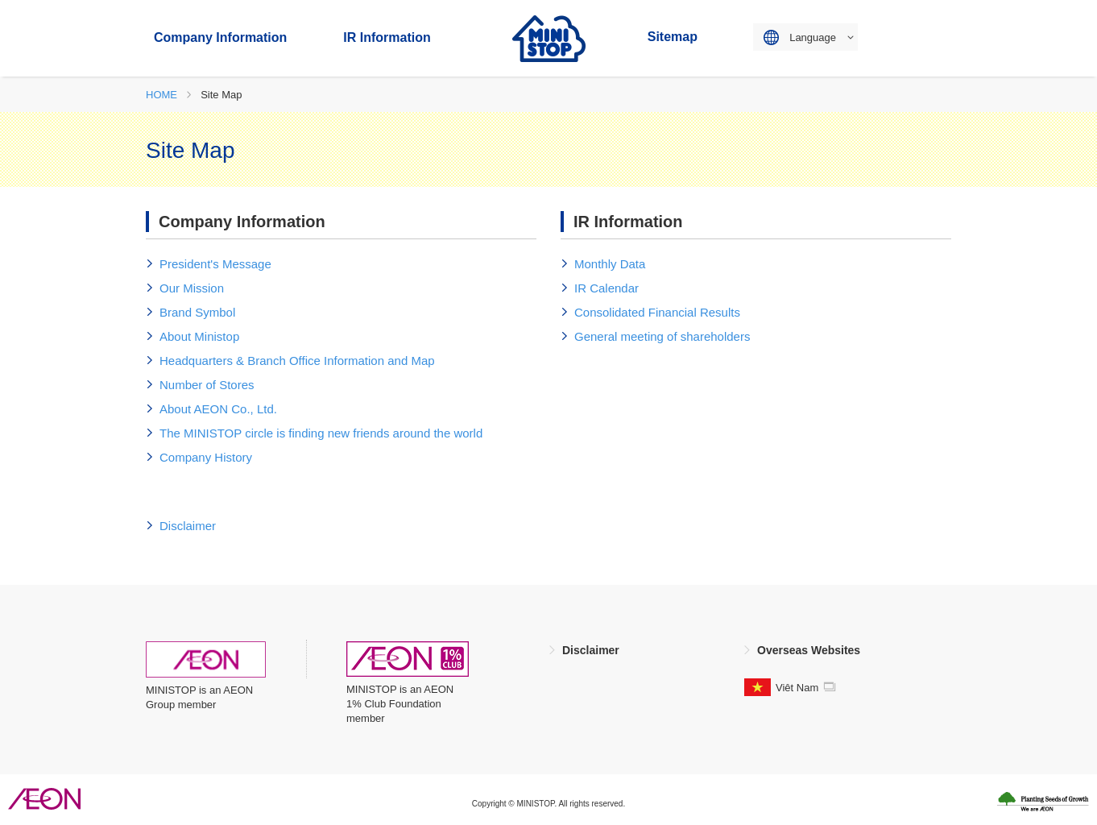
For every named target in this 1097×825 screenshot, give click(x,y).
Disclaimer (590, 650)
